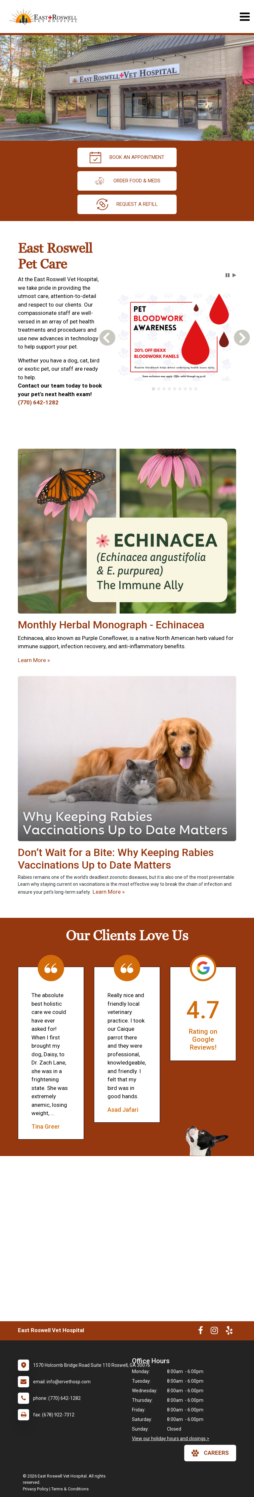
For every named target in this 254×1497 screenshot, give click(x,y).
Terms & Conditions (70, 1488)
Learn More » (34, 660)
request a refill (127, 204)
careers (210, 1453)
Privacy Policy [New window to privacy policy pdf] (35, 1488)
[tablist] (174, 389)
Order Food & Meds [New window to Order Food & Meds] (127, 181)
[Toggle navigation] (244, 16)
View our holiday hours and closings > (170, 1438)
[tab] (153, 389)
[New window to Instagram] (214, 1331)
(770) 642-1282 (38, 402)
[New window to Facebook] (200, 1331)
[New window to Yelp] (229, 1331)
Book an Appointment (127, 157)
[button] (228, 275)
